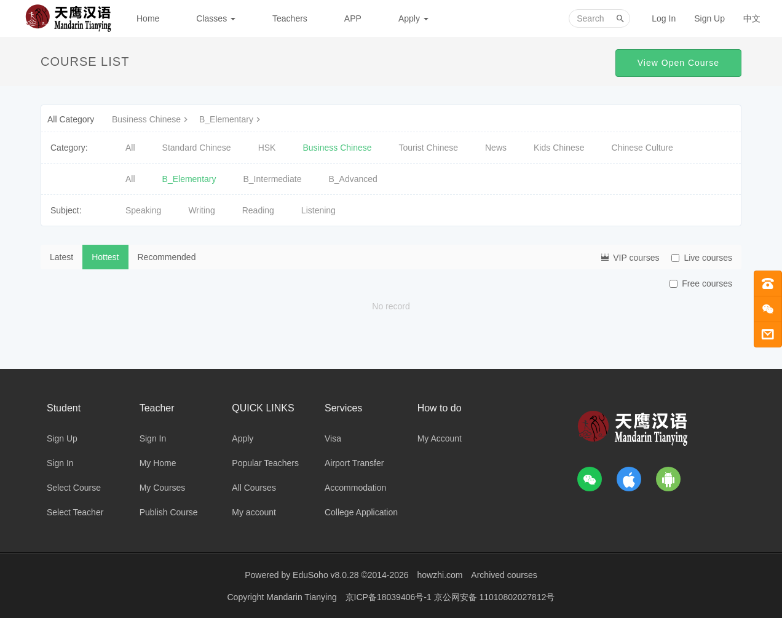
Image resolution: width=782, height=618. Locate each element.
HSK (267, 148)
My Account (439, 438)
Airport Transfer (354, 463)
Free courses (700, 283)
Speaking (143, 210)
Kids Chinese (559, 148)
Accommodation (355, 488)
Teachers (289, 18)
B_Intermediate (272, 179)
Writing (201, 210)
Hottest (105, 257)
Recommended (167, 257)
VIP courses (629, 257)
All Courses (254, 488)
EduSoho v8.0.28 (325, 575)
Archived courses (504, 575)
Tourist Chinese (429, 148)
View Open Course (678, 63)
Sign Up (709, 18)
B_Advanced (352, 179)
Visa (333, 438)
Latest (61, 257)
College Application (361, 512)
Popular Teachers (265, 463)
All (130, 148)
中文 (751, 18)
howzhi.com (440, 575)
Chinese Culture (642, 148)
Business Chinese (151, 119)
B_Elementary (231, 119)
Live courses (701, 258)
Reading (258, 210)
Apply (413, 18)
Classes (215, 18)
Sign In (60, 463)
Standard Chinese (196, 148)
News (496, 148)
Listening (318, 210)
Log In (664, 18)
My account (254, 512)
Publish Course (169, 512)
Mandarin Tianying (302, 596)
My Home (158, 463)
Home (147, 18)
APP (352, 18)
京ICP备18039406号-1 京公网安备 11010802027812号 (450, 596)
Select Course (74, 488)
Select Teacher (75, 512)
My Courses (163, 488)
